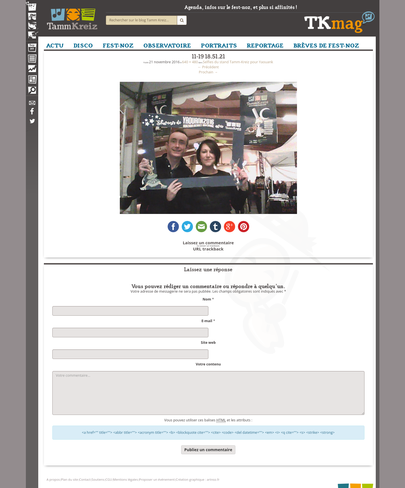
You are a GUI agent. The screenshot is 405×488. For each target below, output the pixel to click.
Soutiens (98, 479)
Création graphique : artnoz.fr (197, 479)
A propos (53, 479)
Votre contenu (208, 364)
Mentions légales (125, 479)
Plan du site (69, 479)
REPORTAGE (265, 45)
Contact (85, 479)
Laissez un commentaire (208, 243)
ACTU (55, 45)
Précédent (208, 67)
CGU (108, 479)
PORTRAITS (219, 45)
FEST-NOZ (118, 45)
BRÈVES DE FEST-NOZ (326, 45)
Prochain (208, 72)
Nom (206, 299)
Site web (208, 342)
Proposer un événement (157, 479)
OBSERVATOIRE (167, 45)
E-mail (206, 320)
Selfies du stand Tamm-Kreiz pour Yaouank (238, 62)
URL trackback (208, 249)
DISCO (83, 45)
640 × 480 (190, 62)
